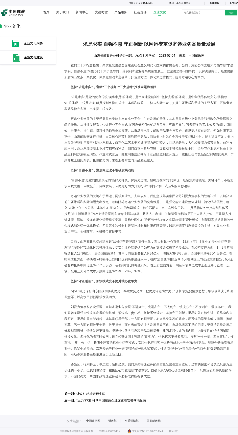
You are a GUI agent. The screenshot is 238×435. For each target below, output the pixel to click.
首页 (46, 12)
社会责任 (140, 12)
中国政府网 (93, 420)
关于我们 (62, 12)
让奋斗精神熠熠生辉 (91, 394)
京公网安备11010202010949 (145, 431)
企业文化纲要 (33, 43)
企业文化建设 (33, 57)
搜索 (231, 12)
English (234, 3)
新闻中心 (82, 12)
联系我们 (173, 431)
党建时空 (101, 12)
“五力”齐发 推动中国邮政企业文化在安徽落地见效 (111, 400)
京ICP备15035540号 (110, 431)
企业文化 (159, 12)
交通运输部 (132, 420)
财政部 (112, 420)
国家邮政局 (154, 420)
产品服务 (120, 12)
